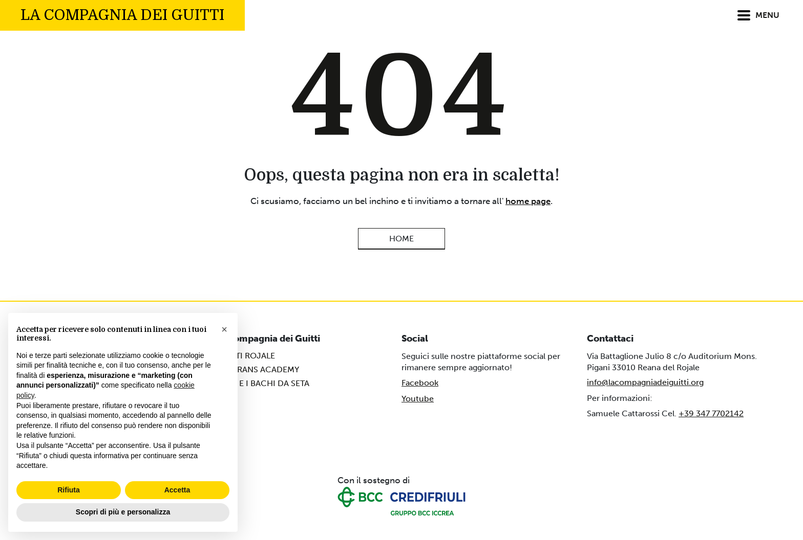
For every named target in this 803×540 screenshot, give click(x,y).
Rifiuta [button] (68, 490)
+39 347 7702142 (711, 413)
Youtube (418, 398)
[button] (224, 329)
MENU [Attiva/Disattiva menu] (758, 15)
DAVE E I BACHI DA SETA (262, 383)
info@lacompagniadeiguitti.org (645, 382)
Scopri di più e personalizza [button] (123, 512)
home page (528, 201)
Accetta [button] (177, 490)
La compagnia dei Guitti (122, 15)
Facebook (420, 383)
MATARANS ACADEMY (257, 369)
